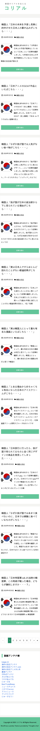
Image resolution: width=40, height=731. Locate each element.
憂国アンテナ (7, 672)
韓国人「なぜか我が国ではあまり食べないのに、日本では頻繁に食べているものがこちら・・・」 (19, 516)
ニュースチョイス (8, 686)
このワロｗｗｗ (8, 689)
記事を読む (20, 69)
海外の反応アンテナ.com (11, 667)
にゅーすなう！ (8, 696)
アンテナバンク (8, 694)
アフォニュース (8, 691)
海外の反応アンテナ (9, 664)
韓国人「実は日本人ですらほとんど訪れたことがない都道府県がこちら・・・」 (19, 270)
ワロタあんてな (8, 679)
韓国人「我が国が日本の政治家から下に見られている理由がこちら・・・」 (19, 206)
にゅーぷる (6, 681)
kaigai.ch (5, 662)
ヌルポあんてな (8, 677)
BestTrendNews (8, 684)
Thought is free (33, 726)
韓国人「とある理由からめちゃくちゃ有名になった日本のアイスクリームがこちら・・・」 (19, 390)
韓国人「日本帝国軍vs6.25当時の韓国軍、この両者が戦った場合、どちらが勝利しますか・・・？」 (19, 581)
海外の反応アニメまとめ (11, 669)
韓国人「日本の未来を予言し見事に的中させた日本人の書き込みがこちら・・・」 (19, 28)
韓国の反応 (20, 37)
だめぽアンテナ (8, 674)
